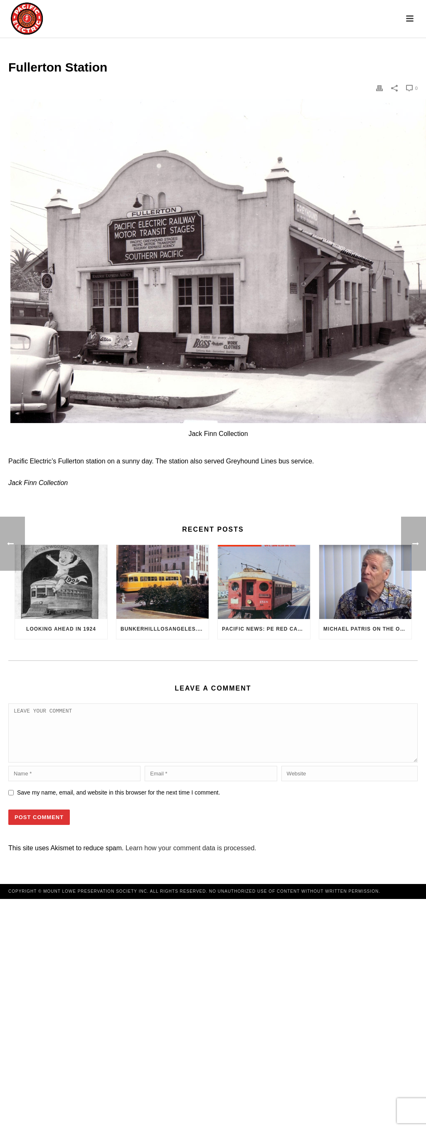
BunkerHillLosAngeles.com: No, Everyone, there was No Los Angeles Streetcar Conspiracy (165, 629)
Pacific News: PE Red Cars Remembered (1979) (266, 629)
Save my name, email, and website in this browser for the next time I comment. (118, 802)
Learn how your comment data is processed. (191, 858)
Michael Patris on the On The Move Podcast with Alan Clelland (367, 629)
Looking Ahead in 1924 (61, 629)
